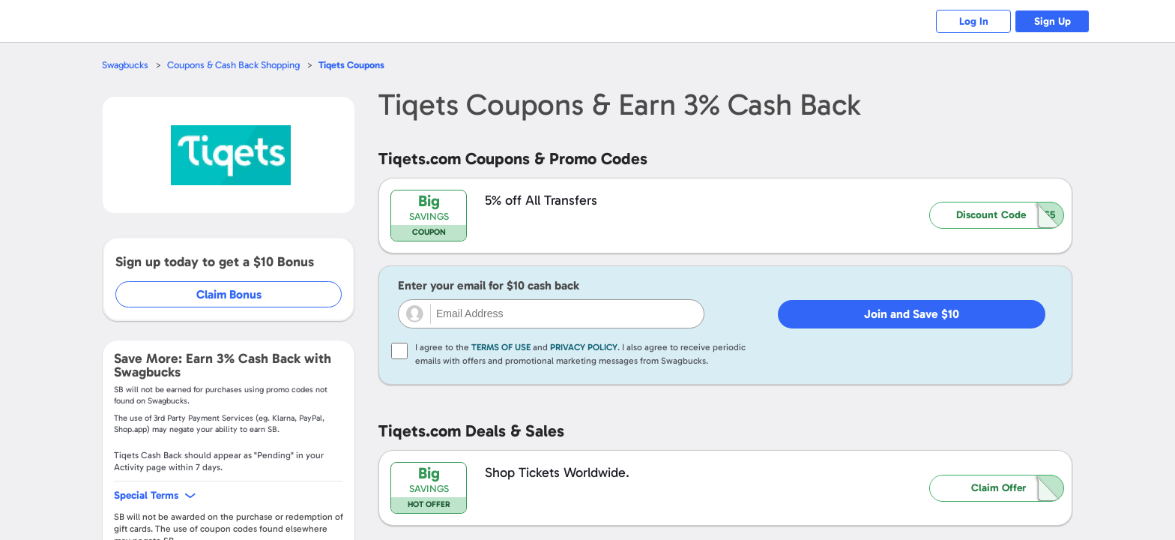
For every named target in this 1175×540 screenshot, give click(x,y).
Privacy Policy (583, 347)
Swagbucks (125, 64)
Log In (973, 21)
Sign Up (1052, 21)
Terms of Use (501, 347)
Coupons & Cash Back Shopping (233, 64)
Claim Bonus (229, 294)
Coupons (351, 64)
